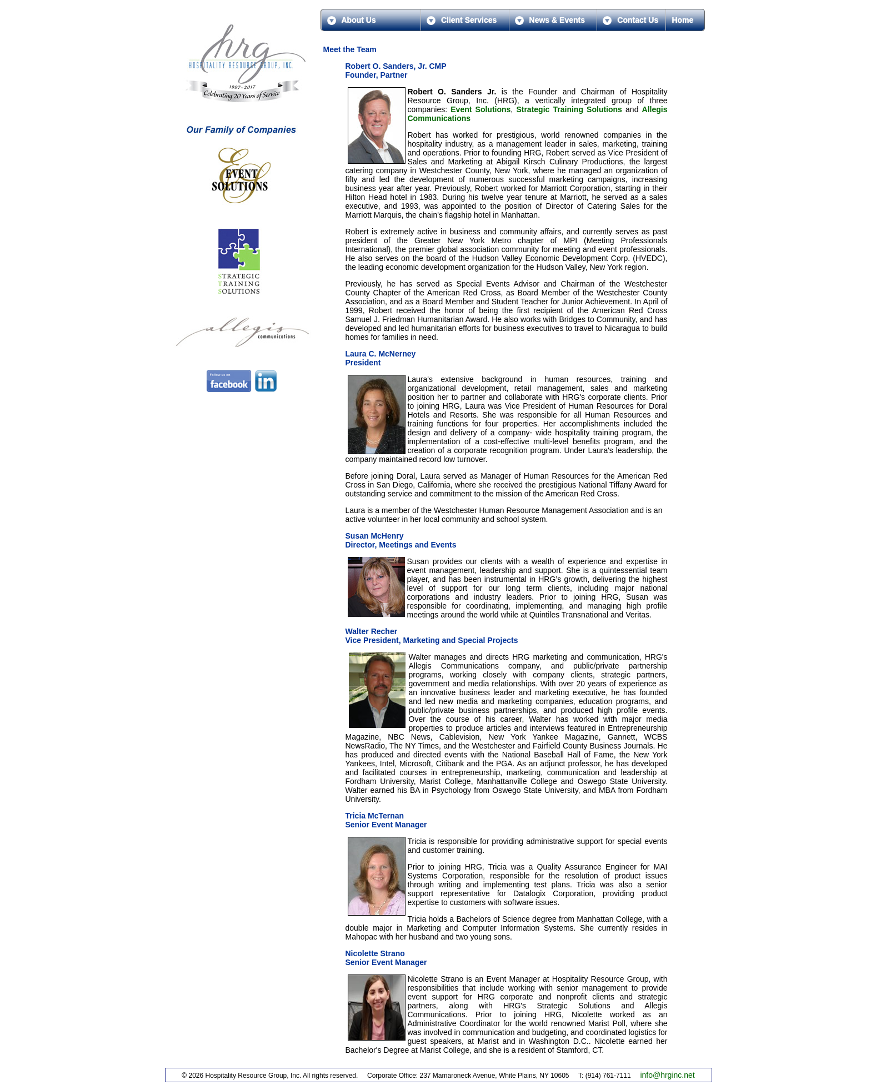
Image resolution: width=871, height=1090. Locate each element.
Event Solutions (480, 109)
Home (682, 20)
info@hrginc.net (667, 1075)
